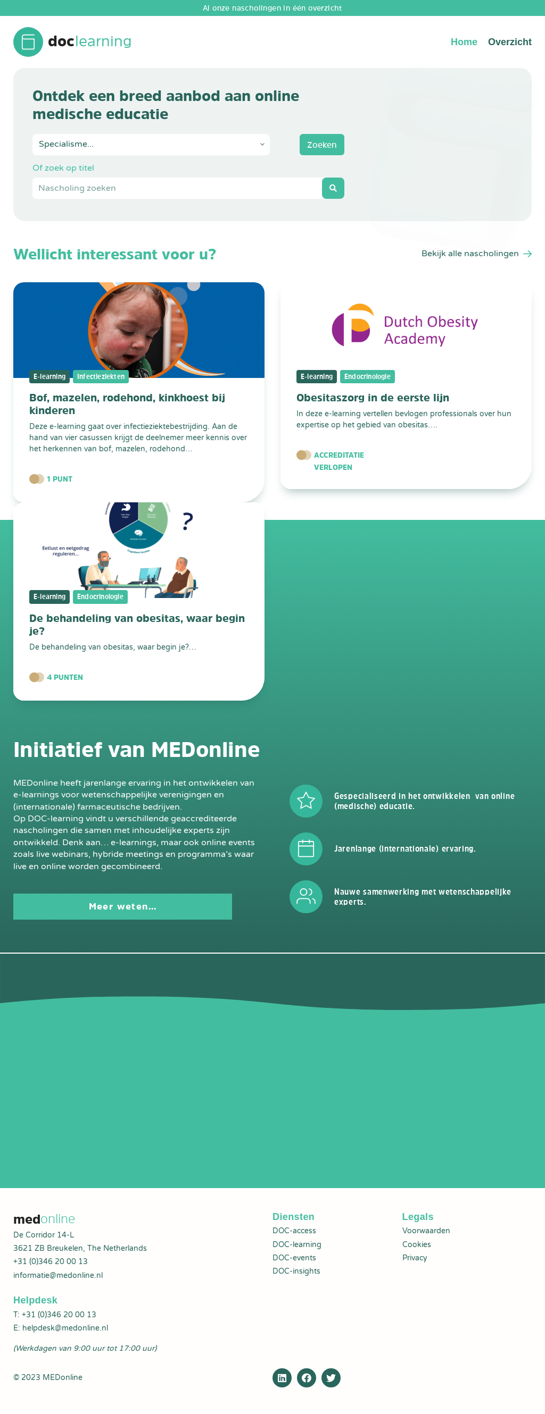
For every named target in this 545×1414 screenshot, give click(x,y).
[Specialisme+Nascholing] (151, 145)
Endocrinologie (370, 377)
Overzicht (510, 42)
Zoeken (322, 145)
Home (464, 42)
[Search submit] (333, 188)
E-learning (50, 377)
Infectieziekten (103, 377)
